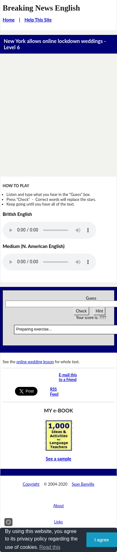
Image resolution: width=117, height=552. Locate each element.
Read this (50, 547)
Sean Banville (83, 484)
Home (8, 19)
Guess (91, 298)
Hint (99, 311)
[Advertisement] (58, 115)
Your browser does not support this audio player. (49, 230)
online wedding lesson (35, 361)
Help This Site (37, 19)
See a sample (58, 458)
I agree (102, 539)
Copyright (31, 484)
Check (81, 311)
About (58, 505)
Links (58, 522)
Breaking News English (41, 8)
